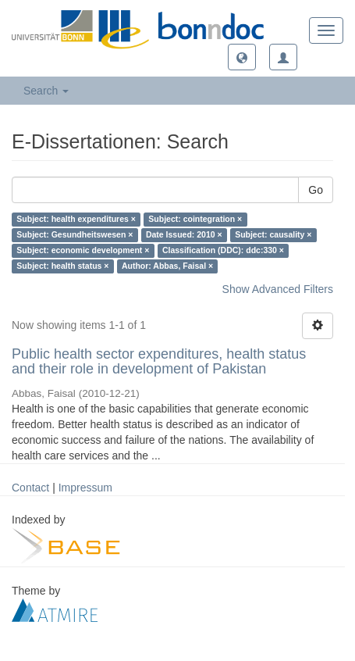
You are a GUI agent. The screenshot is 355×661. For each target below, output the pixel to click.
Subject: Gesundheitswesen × (74, 235)
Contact (30, 487)
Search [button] (46, 90)
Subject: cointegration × (195, 219)
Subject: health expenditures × (76, 219)
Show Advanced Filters (277, 289)
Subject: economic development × (82, 250)
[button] (242, 57)
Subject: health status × (62, 266)
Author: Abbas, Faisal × (167, 266)
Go (315, 190)
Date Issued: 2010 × (184, 235)
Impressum (85, 487)
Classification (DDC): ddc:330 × (223, 250)
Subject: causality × (273, 235)
